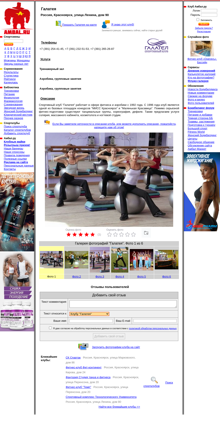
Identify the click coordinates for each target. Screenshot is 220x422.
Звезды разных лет (16, 63)
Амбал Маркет (197, 149)
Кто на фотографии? (201, 77)
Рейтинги (10, 79)
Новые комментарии (201, 92)
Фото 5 (141, 276)
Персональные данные (19, 165)
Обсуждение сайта (200, 145)
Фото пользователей (201, 103)
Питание (9, 94)
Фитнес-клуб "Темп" (78, 394)
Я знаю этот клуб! (122, 24)
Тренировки (11, 90)
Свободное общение (201, 142)
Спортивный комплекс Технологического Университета (101, 404)
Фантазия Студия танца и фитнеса (88, 384)
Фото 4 (119, 276)
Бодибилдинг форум (201, 107)
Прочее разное (13, 118)
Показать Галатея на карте (79, 24)
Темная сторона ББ (200, 118)
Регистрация (204, 31)
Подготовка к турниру (201, 125)
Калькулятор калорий (202, 74)
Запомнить (206, 20)
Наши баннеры (13, 148)
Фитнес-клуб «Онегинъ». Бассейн (202, 52)
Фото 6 (166, 276)
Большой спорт (197, 128)
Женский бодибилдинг (18, 111)
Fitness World (196, 131)
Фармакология (13, 101)
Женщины (23, 60)
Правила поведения (17, 155)
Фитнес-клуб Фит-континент (84, 374)
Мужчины (10, 60)
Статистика (11, 75)
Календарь (11, 82)
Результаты (11, 72)
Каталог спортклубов (17, 129)
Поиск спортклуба (15, 126)
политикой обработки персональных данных (153, 336)
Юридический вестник (18, 114)
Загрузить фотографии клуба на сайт (116, 354)
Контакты (10, 169)
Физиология (11, 97)
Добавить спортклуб (17, 133)
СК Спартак (73, 365)
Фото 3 (99, 276)
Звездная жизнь (14, 107)
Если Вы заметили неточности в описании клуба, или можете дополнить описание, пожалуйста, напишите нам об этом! (110, 125)
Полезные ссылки (15, 158)
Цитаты (192, 138)
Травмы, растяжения (201, 121)
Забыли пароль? (204, 28)
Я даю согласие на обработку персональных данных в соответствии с (115, 336)
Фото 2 (76, 276)
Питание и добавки (200, 114)
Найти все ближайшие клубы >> (119, 414)
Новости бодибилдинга (202, 89)
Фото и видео (196, 99)
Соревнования (13, 104)
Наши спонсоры (14, 151)
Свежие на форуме (200, 96)
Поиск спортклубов (158, 391)
